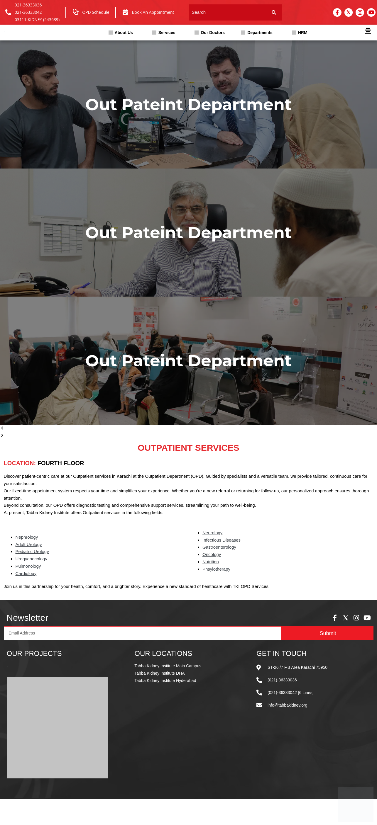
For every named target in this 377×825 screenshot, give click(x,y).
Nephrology (27, 537)
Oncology (211, 554)
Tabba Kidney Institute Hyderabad (165, 680)
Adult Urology (29, 544)
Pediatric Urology (32, 551)
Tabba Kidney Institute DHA (159, 673)
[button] (122, 33)
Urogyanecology (31, 558)
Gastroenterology (219, 547)
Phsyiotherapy (216, 569)
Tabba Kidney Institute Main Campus (167, 666)
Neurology (212, 532)
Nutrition (210, 561)
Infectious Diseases (221, 539)
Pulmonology (28, 566)
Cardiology (26, 573)
